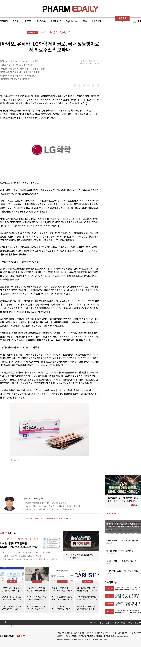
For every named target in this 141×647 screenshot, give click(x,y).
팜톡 (85, 21)
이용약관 (116, 622)
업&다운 (62, 581)
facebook (79, 85)
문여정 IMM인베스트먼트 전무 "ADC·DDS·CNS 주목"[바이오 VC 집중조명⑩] (31, 559)
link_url (93, 85)
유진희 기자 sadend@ (31, 498)
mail (88, 85)
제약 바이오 (56, 21)
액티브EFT (10, 538)
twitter (84, 85)
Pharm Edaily (12, 636)
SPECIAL (32, 32)
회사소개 (92, 622)
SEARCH (139, 21)
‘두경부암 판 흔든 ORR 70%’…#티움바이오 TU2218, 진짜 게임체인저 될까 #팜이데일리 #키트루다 (123, 501)
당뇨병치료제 (66, 32)
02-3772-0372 (98, 636)
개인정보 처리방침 (126, 622)
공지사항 (5, 621)
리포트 (28, 21)
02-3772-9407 (89, 636)
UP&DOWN (41, 21)
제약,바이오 (87, 581)
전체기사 (4, 21)
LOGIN (134, 21)
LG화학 (43, 32)
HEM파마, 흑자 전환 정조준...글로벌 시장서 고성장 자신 (45, 503)
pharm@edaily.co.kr (121, 636)
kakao (75, 85)
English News (72, 21)
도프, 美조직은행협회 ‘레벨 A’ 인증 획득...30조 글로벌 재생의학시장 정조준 (52, 506)
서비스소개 (96, 21)
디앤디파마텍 (22, 538)
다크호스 (16, 21)
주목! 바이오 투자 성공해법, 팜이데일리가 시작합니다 (80, 556)
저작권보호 (137, 622)
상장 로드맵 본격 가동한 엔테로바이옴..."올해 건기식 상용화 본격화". (50, 509)
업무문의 (108, 622)
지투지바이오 (34, 538)
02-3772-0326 (73, 636)
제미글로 (53, 32)
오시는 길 (100, 622)
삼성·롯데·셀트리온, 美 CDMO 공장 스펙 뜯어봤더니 (22, 555)
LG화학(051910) (16, 114)
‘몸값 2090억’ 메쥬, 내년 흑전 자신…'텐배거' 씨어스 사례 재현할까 (27, 552)
